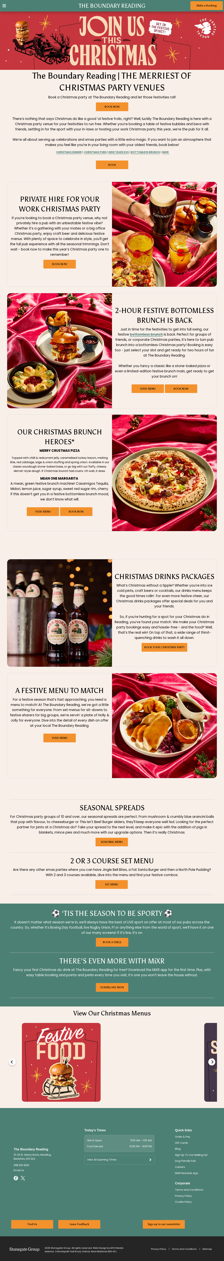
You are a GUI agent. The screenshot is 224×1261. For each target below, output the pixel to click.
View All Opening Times (102, 1159)
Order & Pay (182, 1136)
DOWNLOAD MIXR (112, 987)
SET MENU (111, 884)
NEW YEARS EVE (118, 152)
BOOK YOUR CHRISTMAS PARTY (164, 647)
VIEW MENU (148, 388)
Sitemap (207, 1249)
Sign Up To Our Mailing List (191, 1155)
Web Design (100, 1247)
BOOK (112, 164)
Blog (178, 1149)
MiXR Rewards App (186, 1173)
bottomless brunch (146, 334)
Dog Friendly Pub (185, 1161)
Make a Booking (206, 5)
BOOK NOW (112, 106)
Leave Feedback (79, 1224)
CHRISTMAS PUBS (95, 152)
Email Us (19, 1170)
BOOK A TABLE (112, 942)
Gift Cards (181, 1143)
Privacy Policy (183, 1196)
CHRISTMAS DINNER (69, 152)
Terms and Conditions (189, 1190)
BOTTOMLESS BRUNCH (145, 152)
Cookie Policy (183, 1202)
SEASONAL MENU (112, 842)
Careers (180, 1167)
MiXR (165, 152)
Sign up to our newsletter (164, 1224)
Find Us (32, 1224)
